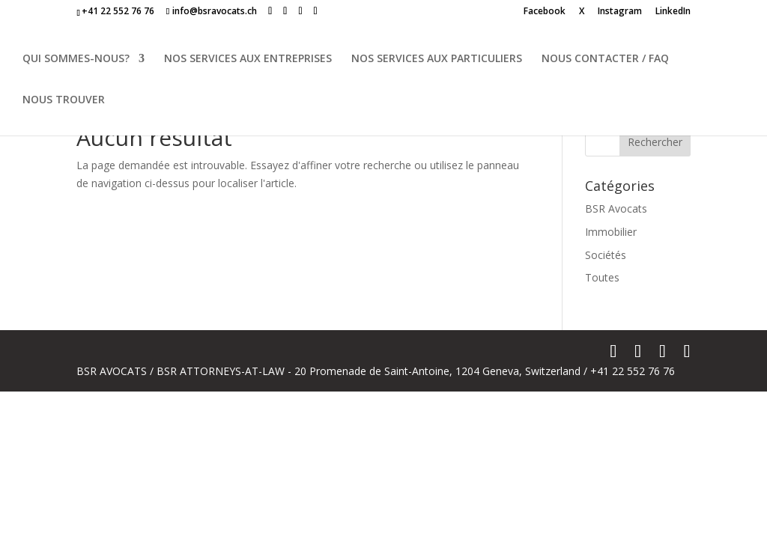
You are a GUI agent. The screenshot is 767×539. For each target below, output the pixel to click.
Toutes (602, 277)
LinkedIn (673, 12)
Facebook (545, 12)
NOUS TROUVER (63, 100)
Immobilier (611, 232)
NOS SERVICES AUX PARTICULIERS (436, 59)
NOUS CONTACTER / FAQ (605, 59)
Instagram (620, 12)
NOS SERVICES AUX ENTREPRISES (248, 59)
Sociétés (605, 255)
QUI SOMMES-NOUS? (76, 59)
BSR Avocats (616, 208)
